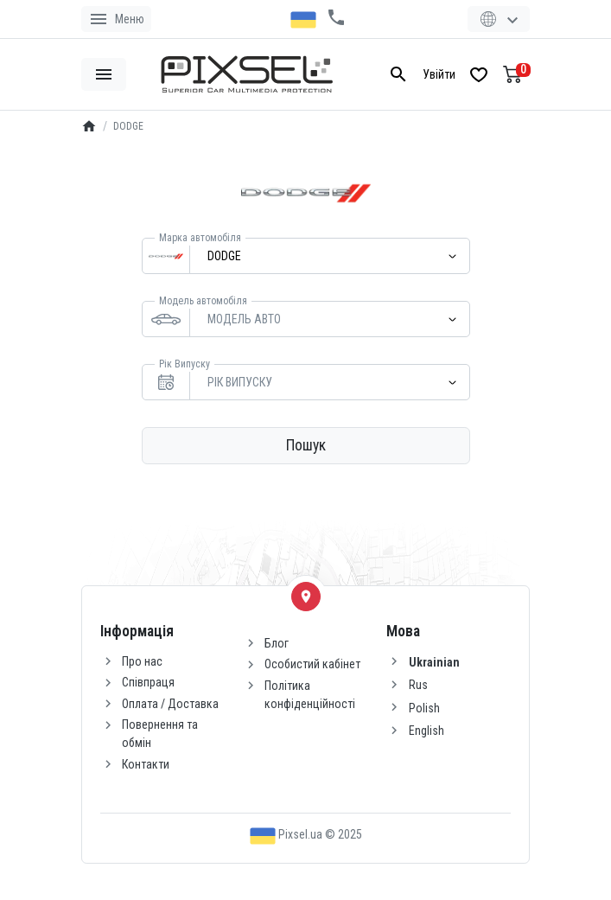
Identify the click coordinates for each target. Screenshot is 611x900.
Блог (276, 643)
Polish (424, 708)
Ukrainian (434, 662)
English (426, 730)
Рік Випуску (184, 364)
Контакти (145, 764)
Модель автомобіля (203, 301)
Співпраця (148, 682)
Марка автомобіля (200, 238)
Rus (418, 685)
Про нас (142, 661)
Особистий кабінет (312, 664)
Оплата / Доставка (170, 704)
